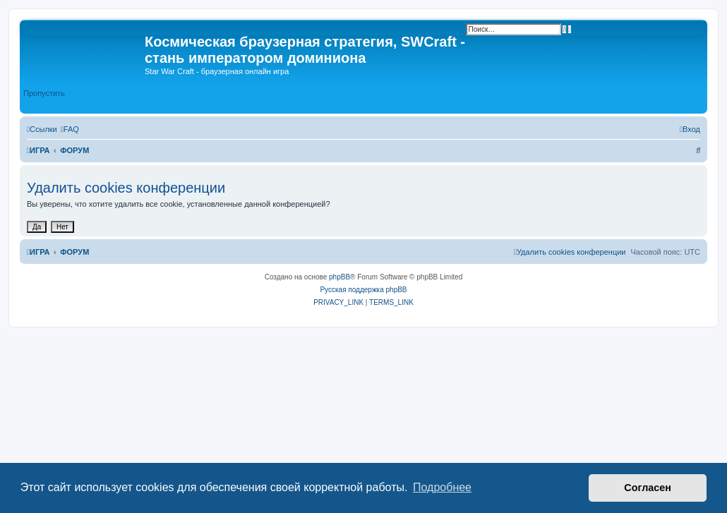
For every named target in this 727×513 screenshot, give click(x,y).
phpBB (339, 277)
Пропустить (44, 93)
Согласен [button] (647, 487)
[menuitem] (70, 129)
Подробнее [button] (442, 487)
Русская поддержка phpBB (363, 290)
